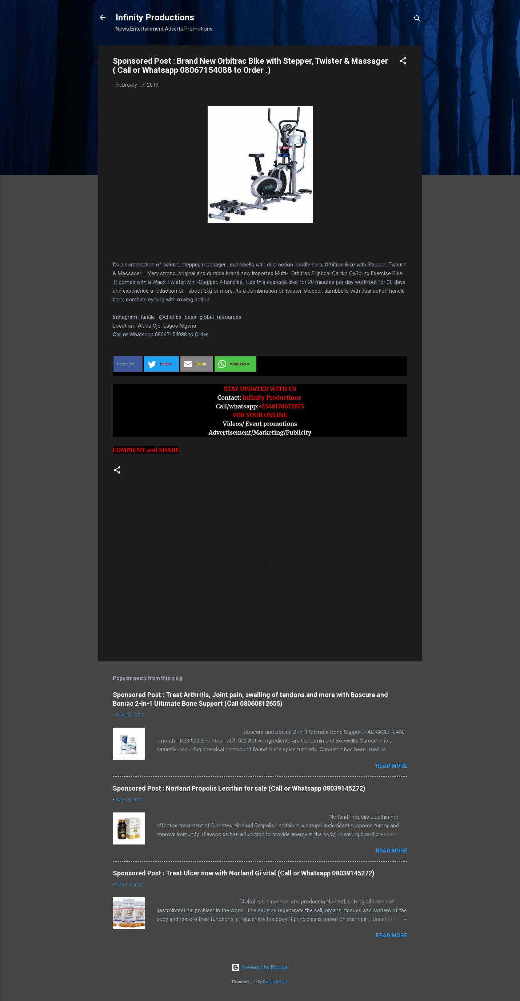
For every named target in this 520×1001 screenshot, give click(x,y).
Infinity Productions (155, 17)
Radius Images (276, 982)
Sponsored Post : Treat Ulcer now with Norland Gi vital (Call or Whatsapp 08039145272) (244, 873)
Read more (391, 766)
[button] (403, 62)
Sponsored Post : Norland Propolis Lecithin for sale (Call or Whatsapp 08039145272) (239, 788)
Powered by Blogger (260, 967)
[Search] (417, 20)
